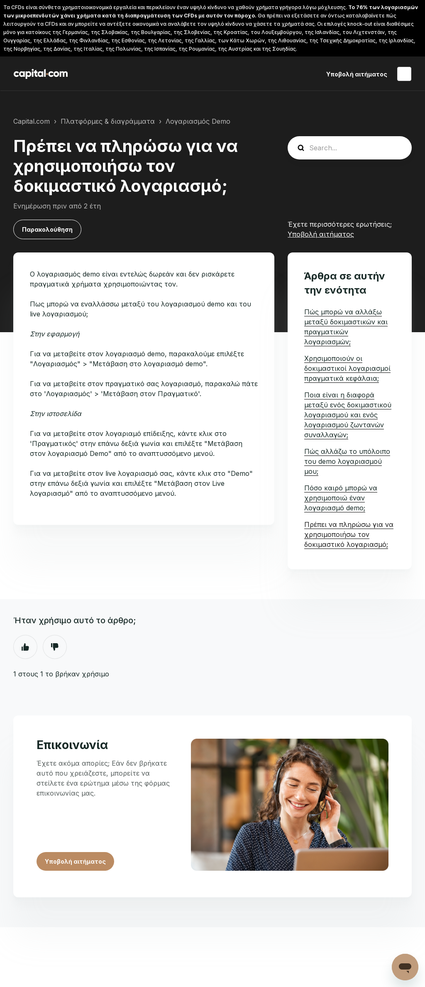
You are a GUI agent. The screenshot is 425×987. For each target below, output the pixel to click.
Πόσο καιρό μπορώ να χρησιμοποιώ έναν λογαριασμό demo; (340, 498)
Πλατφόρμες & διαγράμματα (108, 121)
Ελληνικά (404, 74)
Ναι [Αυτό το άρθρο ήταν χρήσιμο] (25, 647)
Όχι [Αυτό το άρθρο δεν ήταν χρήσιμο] (55, 647)
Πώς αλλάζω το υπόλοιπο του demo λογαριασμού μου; (347, 461)
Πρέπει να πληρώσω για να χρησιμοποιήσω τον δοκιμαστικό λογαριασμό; (348, 534)
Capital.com (31, 121)
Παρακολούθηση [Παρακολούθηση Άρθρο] (47, 229)
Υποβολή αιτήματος (356, 74)
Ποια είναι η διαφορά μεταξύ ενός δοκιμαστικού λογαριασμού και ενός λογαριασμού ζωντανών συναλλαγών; (347, 415)
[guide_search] (350, 147)
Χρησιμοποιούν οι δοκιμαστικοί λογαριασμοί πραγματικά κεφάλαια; (347, 368)
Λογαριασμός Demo (198, 121)
